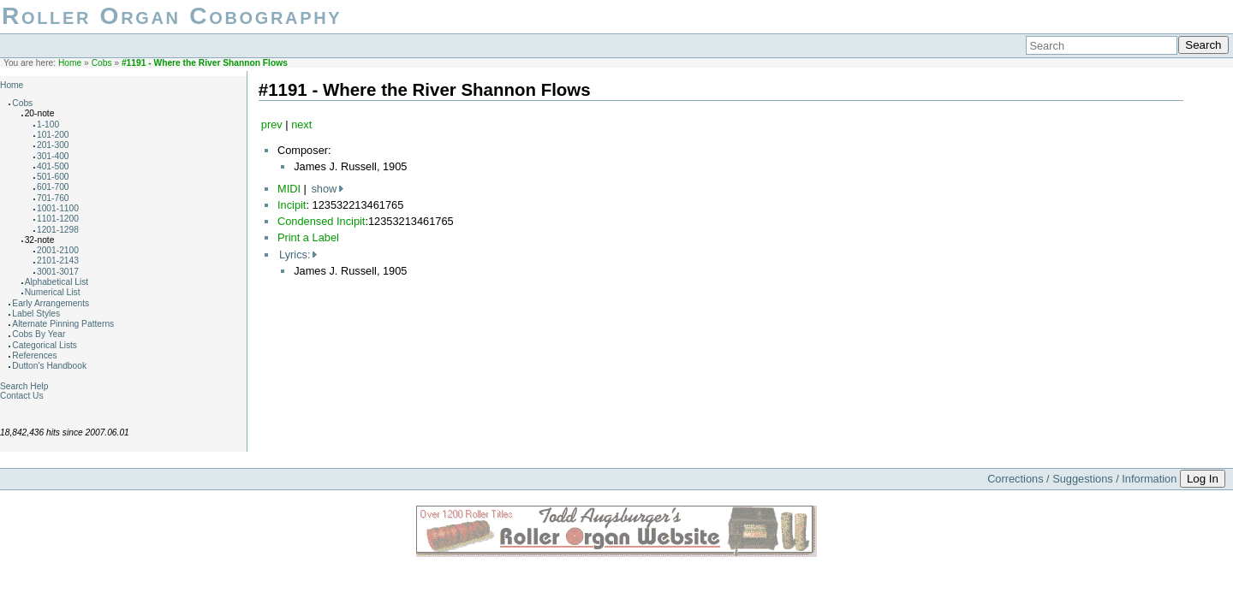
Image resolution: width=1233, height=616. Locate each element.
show (324, 188)
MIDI (289, 188)
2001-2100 (58, 250)
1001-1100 (58, 208)
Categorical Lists (44, 345)
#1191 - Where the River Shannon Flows (205, 63)
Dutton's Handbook (49, 365)
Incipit (291, 204)
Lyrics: (295, 254)
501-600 (53, 176)
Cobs (102, 63)
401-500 (53, 166)
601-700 (53, 187)
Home (69, 63)
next (301, 124)
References (34, 355)
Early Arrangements (50, 303)
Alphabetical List (57, 282)
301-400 (53, 156)
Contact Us (22, 395)
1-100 (48, 124)
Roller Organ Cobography (172, 16)
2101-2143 (58, 260)
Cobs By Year (38, 334)
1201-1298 (58, 229)
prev (272, 124)
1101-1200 (58, 218)
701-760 (53, 198)
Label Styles (36, 313)
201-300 (53, 145)
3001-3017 (58, 271)
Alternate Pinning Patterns (63, 324)
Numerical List (52, 292)
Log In (1202, 478)
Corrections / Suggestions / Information (1081, 478)
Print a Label (308, 237)
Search (1203, 44)
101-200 (53, 134)
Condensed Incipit (321, 221)
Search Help (24, 386)
